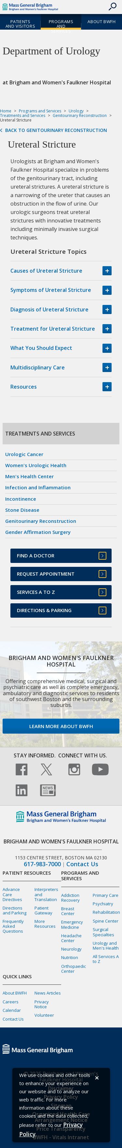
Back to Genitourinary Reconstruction (56, 130)
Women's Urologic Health (35, 465)
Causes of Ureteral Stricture (46, 270)
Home (5, 111)
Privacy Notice (41, 1004)
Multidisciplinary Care (37, 367)
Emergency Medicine (72, 924)
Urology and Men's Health (106, 945)
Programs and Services (61, 26)
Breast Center (68, 911)
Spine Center (105, 921)
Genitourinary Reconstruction (80, 115)
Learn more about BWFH (61, 726)
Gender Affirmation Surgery (38, 532)
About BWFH (101, 21)
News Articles (47, 993)
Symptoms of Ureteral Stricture (50, 290)
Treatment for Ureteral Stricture (52, 328)
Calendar (12, 1010)
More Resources (45, 923)
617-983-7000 (42, 864)
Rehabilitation (106, 912)
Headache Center (71, 938)
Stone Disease (22, 510)
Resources (23, 386)
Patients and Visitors (20, 24)
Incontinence (20, 498)
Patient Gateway (43, 910)
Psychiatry (103, 904)
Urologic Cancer (24, 454)
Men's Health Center (29, 476)
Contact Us (82, 864)
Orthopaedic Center (73, 968)
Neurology (71, 949)
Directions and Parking (14, 910)
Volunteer (44, 1015)
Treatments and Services (22, 115)
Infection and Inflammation (38, 487)
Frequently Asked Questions (13, 926)
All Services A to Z (106, 959)
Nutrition (69, 957)
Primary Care (105, 895)
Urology (76, 111)
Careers (11, 1002)
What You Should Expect (41, 348)
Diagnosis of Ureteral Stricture (49, 309)
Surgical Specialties (103, 931)
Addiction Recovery (70, 897)
